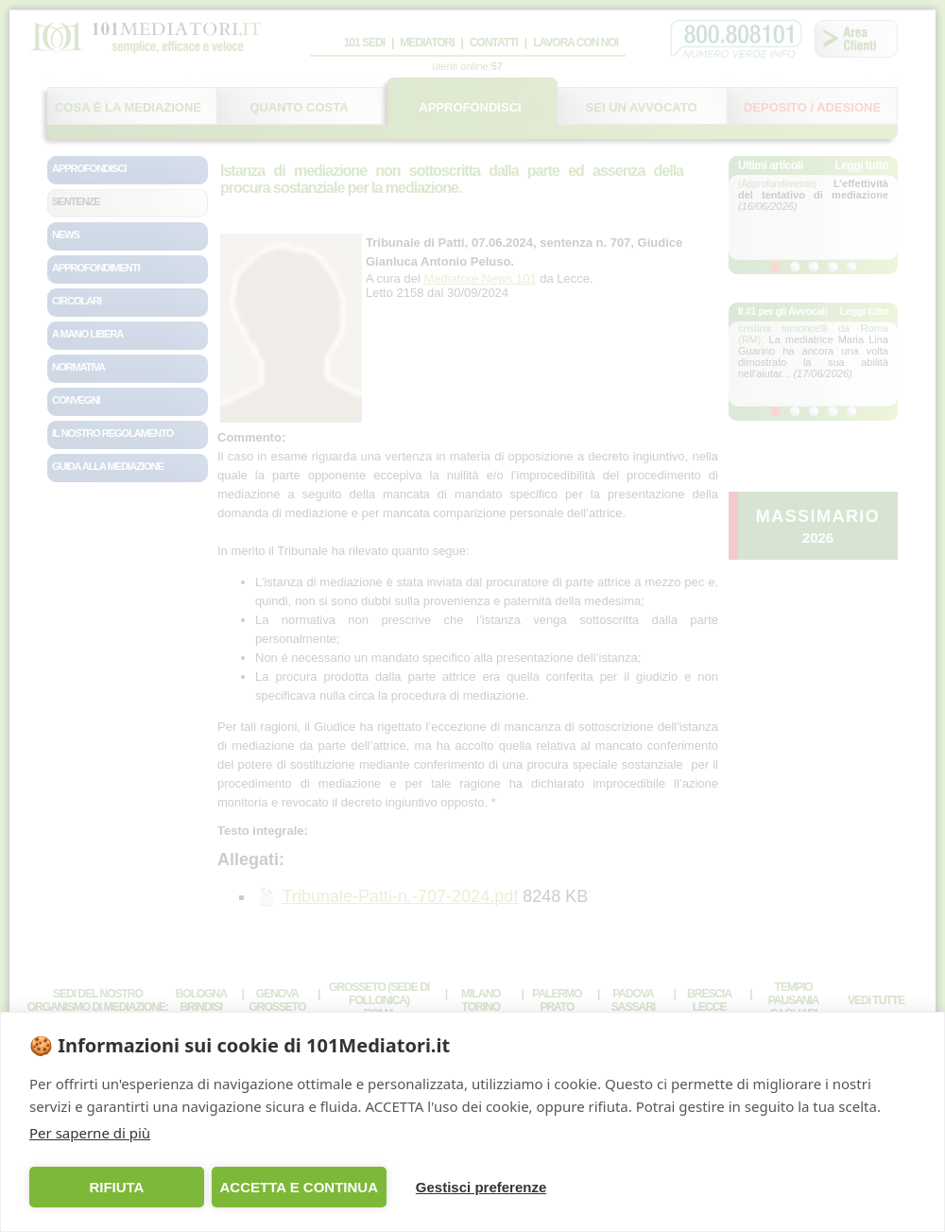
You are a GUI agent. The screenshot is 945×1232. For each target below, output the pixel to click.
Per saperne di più (89, 1132)
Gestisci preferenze (481, 1187)
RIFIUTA (116, 1187)
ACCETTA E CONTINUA (298, 1187)
